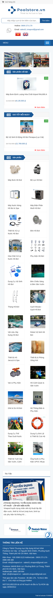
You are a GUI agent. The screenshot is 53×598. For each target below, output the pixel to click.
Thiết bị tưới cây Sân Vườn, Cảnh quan (15, 460)
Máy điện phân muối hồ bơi (36, 206)
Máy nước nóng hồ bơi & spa (14, 206)
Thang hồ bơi (13, 307)
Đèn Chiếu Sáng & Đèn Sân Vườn (37, 282)
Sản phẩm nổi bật (20, 72)
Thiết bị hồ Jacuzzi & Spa (13, 358)
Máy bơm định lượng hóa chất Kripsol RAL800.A (26, 94)
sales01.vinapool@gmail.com (32, 29)
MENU (5, 43)
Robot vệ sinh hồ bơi (37, 333)
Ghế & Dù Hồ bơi (15, 408)
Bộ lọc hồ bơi (36, 180)
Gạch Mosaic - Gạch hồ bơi (36, 308)
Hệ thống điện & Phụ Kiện (37, 409)
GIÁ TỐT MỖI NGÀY (21, 115)
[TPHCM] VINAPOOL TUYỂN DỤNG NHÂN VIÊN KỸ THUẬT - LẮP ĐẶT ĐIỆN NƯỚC (22, 504)
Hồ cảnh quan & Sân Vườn (37, 384)
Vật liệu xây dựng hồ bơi (13, 333)
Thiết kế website (40, 595)
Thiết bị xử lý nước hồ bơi (13, 232)
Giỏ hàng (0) (8, 2)
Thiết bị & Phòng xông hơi (37, 358)
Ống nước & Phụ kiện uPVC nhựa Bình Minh (37, 460)
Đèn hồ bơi (35, 231)
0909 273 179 (26, 26)
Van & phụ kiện (14, 383)
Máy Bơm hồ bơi (15, 180)
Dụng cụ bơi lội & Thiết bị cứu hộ (37, 435)
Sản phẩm (17, 157)
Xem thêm (40, 107)
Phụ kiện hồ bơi (37, 256)
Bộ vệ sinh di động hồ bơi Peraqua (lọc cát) (25, 137)
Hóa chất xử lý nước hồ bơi (14, 257)
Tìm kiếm (46, 21)
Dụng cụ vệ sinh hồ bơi (15, 282)
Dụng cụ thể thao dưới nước (15, 435)
